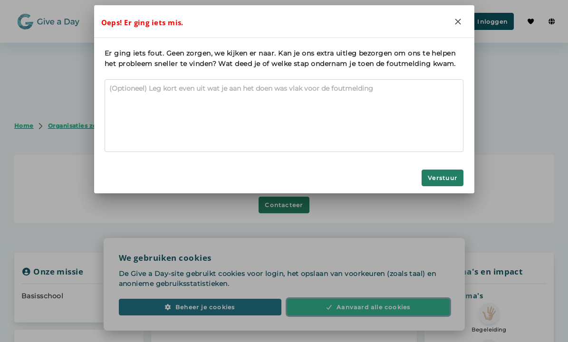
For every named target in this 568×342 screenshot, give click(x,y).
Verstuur (442, 177)
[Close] (458, 21)
